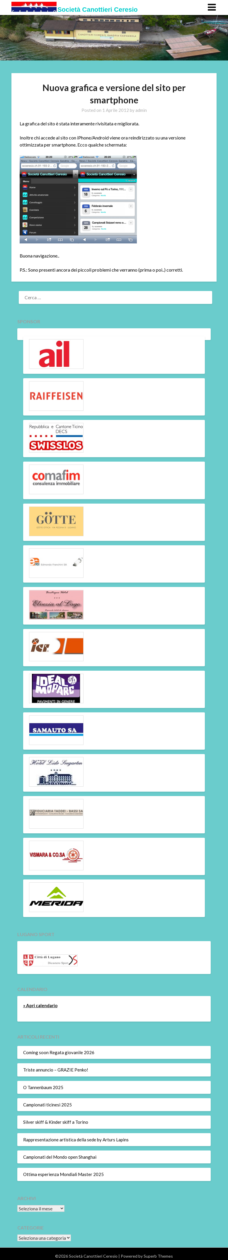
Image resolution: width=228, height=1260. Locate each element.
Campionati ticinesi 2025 (47, 1104)
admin (141, 110)
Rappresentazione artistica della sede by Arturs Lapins (76, 1139)
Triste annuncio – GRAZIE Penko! (55, 1069)
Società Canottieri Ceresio (97, 9)
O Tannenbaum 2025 (43, 1087)
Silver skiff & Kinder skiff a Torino (55, 1122)
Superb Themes (158, 1256)
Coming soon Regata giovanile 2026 (58, 1052)
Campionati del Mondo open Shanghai (59, 1157)
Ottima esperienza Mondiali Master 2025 (63, 1174)
